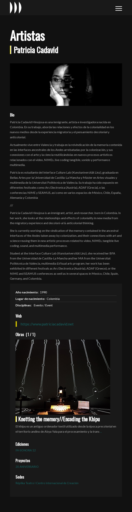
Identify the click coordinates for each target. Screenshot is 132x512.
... (101, 431)
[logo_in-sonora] (55, 7)
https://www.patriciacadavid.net (47, 324)
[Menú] (117, 7)
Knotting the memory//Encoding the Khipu (59, 419)
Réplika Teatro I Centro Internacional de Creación (46, 483)
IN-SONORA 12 (25, 450)
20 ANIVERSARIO (27, 466)
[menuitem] (117, 7)
